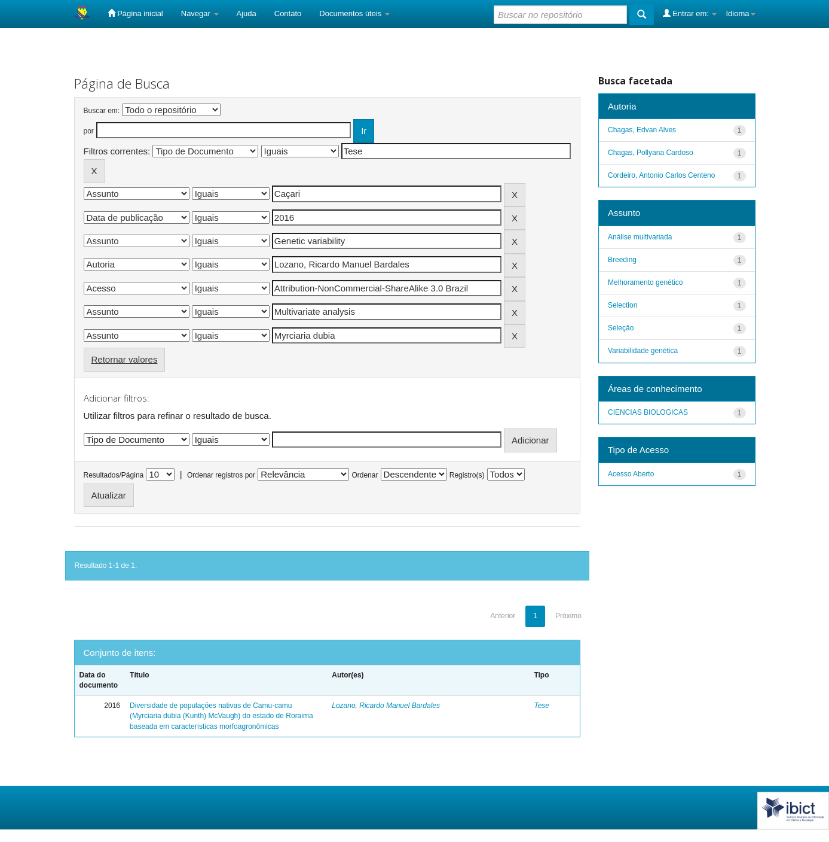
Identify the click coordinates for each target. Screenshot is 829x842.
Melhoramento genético (645, 282)
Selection (622, 305)
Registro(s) (467, 475)
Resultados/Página (114, 475)
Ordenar (364, 475)
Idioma (740, 13)
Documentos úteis (354, 13)
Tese (541, 705)
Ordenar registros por (221, 475)
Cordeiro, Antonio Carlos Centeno (661, 175)
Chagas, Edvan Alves (642, 130)
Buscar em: (102, 111)
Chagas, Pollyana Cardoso (650, 152)
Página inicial (135, 13)
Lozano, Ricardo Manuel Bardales (386, 705)
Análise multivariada (640, 237)
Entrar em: (690, 13)
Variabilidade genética (643, 350)
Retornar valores (124, 359)
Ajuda (246, 13)
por (89, 131)
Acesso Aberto (631, 474)
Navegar (200, 13)
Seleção (621, 328)
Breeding (622, 260)
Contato (288, 13)
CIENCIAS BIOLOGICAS (648, 412)
